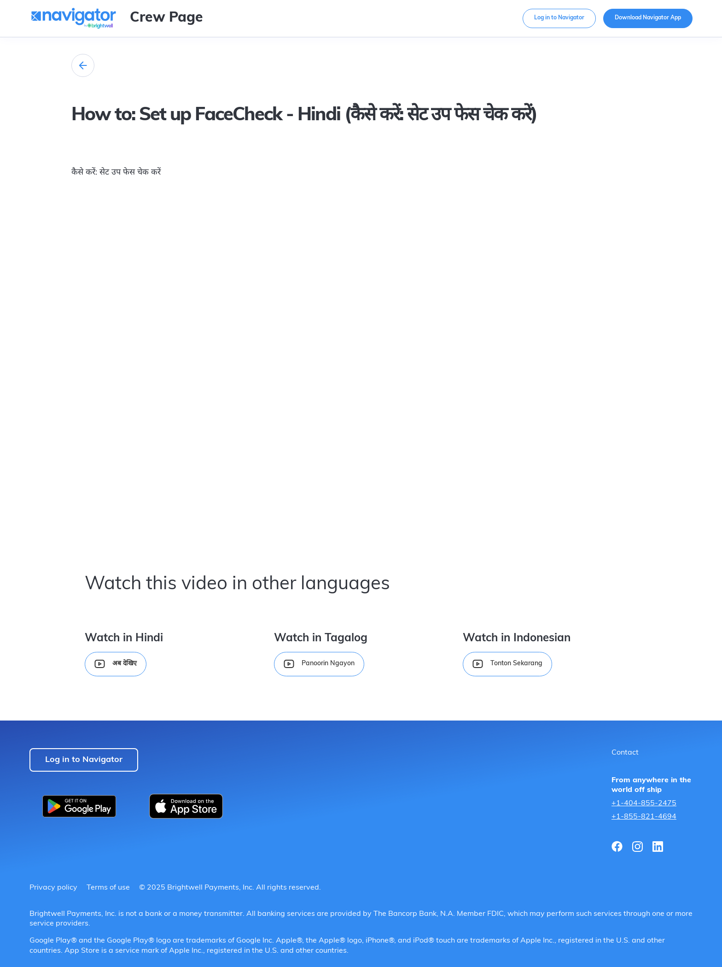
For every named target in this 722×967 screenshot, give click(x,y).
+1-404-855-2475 (643, 803)
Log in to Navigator (559, 18)
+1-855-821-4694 (643, 816)
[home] (73, 20)
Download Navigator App (648, 18)
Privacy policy (53, 887)
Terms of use (108, 887)
